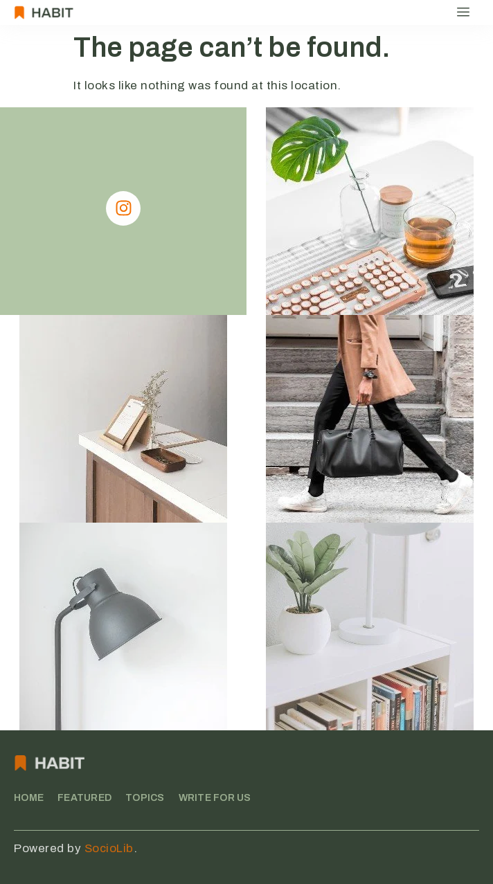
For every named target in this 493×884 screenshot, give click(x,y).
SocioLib (109, 848)
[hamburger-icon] (463, 12)
